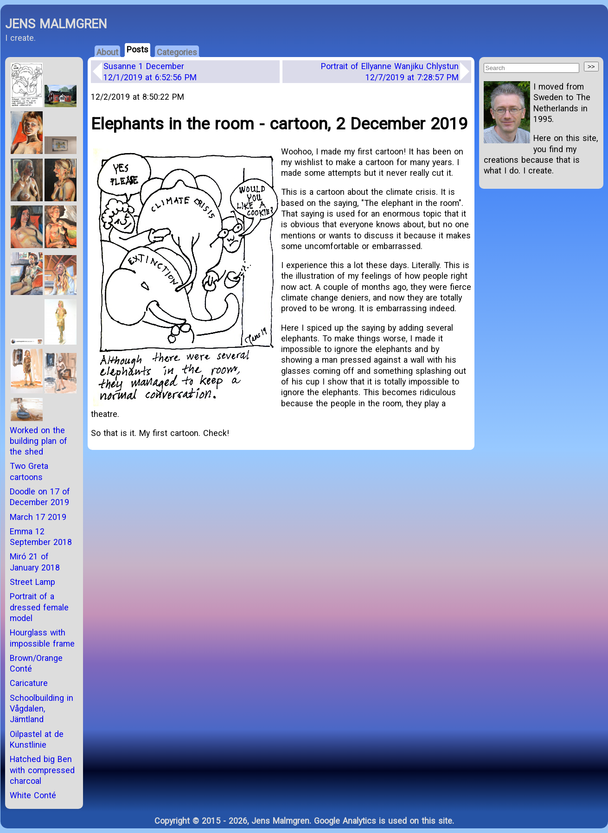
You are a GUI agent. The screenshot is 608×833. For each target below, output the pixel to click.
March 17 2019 (38, 517)
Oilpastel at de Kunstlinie (37, 739)
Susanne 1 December (150, 71)
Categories (177, 52)
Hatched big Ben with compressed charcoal (42, 770)
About (107, 52)
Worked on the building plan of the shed (38, 441)
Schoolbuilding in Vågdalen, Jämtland (41, 708)
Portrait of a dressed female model (39, 607)
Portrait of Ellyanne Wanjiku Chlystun (390, 71)
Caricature (29, 683)
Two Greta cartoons (29, 471)
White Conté (33, 795)
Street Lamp (32, 582)
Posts (137, 49)
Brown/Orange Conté (36, 663)
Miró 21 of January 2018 (35, 561)
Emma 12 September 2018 (41, 536)
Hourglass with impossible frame (42, 638)
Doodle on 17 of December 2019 (40, 497)
